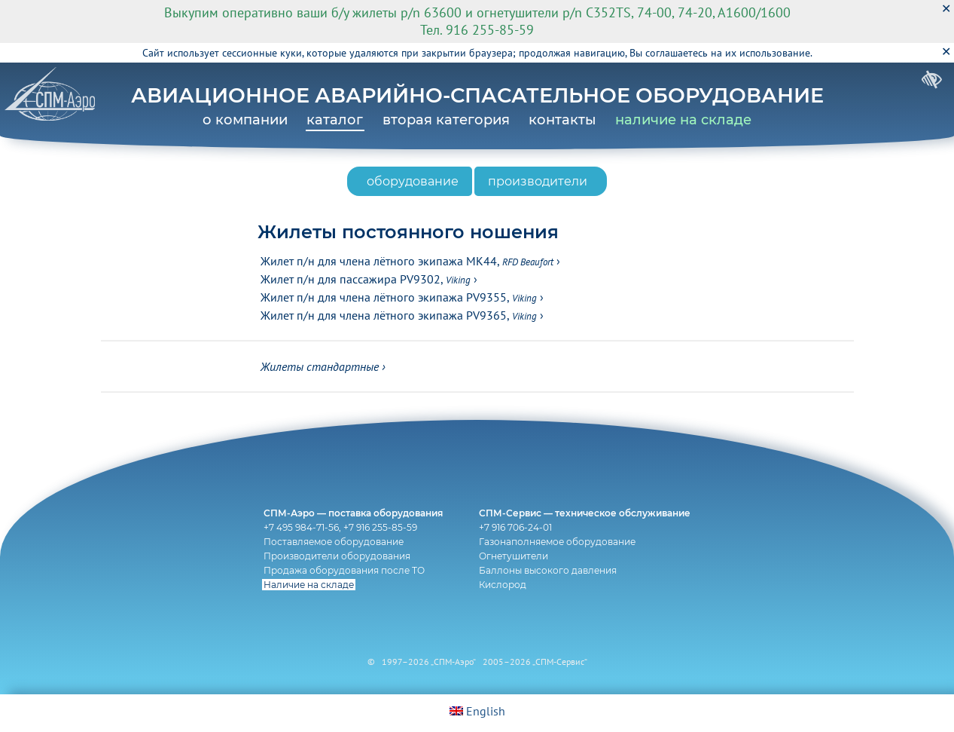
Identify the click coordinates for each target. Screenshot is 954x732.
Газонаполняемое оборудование (557, 541)
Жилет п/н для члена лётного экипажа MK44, (407, 260)
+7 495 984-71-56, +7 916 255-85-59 (340, 527)
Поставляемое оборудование (334, 541)
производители (537, 181)
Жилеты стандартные (320, 366)
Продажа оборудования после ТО (344, 570)
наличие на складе (683, 120)
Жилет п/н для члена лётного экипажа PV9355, (399, 297)
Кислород (502, 584)
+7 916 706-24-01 (515, 527)
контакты (562, 120)
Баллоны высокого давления (548, 570)
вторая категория (446, 120)
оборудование (413, 181)
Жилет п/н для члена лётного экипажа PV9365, (399, 315)
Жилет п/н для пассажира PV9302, (366, 278)
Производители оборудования (337, 556)
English (477, 710)
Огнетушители (513, 556)
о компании (245, 120)
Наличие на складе (309, 584)
